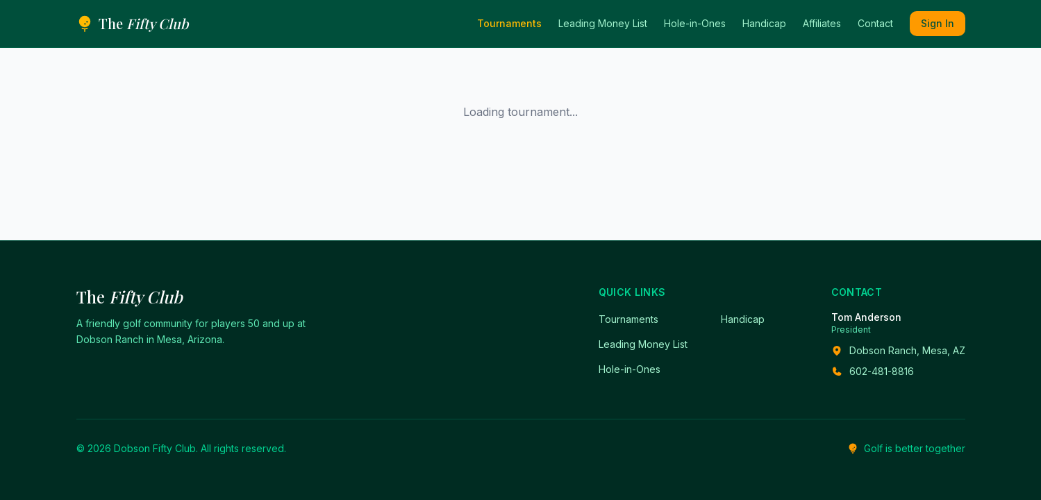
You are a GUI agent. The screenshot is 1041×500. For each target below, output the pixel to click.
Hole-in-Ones (695, 23)
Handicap (764, 23)
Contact (875, 23)
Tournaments (509, 23)
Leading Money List (602, 23)
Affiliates (822, 23)
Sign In (937, 23)
